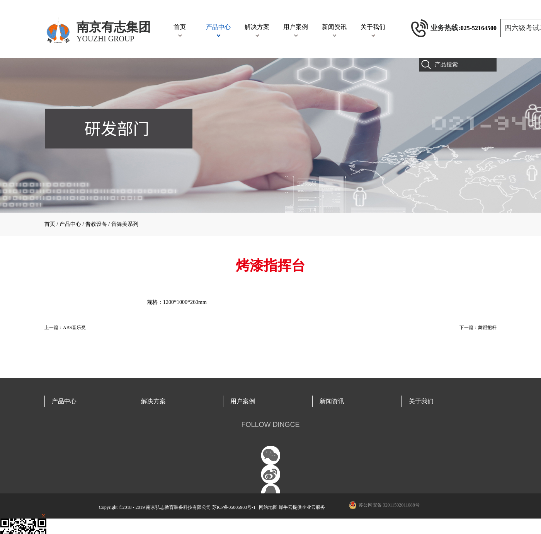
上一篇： (65, 327)
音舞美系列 (124, 224)
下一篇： (478, 327)
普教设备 (96, 224)
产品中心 (70, 224)
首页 (180, 27)
